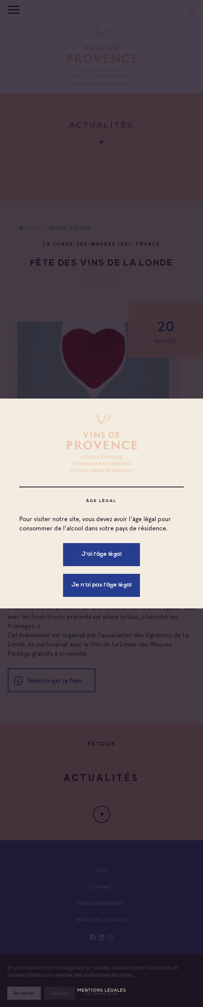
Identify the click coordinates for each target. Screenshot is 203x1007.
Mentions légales (101, 990)
